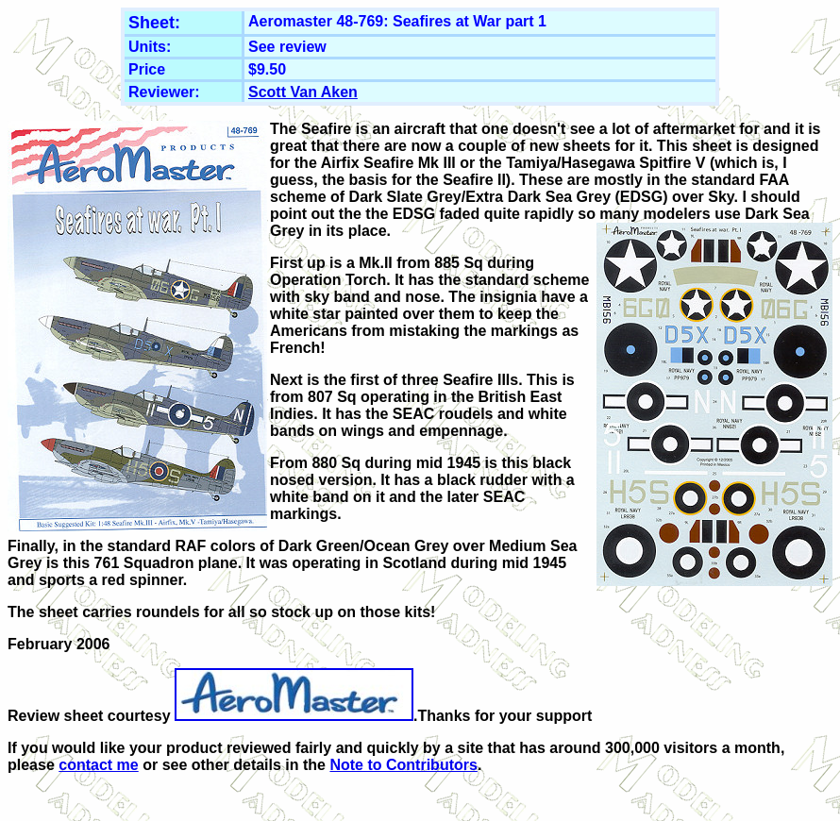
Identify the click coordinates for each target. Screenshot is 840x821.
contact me (98, 765)
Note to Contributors (403, 765)
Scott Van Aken (303, 92)
